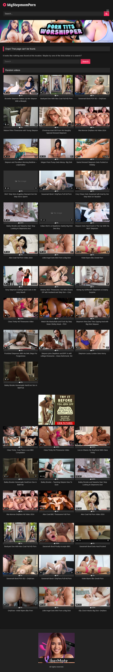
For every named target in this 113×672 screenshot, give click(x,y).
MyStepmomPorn (19, 4)
